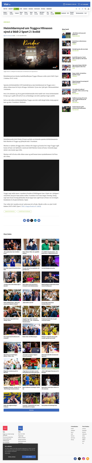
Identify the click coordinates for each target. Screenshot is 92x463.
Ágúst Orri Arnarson (8, 35)
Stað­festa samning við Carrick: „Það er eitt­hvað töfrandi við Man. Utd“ (79, 100)
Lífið (72, 434)
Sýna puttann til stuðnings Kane (49, 405)
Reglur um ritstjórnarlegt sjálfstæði (8, 435)
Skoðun (72, 436)
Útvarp (72, 439)
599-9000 (7, 442)
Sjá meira (31, 410)
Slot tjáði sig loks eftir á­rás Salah (80, 49)
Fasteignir (84, 430)
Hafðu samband (21, 437)
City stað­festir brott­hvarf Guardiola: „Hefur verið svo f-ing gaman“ (80, 91)
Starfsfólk (20, 443)
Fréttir (72, 428)
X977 (83, 441)
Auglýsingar (20, 436)
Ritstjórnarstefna (22, 439)
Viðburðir (84, 434)
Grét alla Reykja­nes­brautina (48, 268)
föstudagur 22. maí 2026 (71, 4)
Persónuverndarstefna (8, 437)
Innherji (84, 428)
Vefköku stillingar (12, 456)
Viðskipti (73, 430)
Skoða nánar (7, 453)
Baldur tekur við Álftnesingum (30, 336)
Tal (83, 443)
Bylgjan (84, 437)
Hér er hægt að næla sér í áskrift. (31, 206)
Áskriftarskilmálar (22, 441)
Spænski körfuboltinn (10, 211)
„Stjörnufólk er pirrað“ (28, 302)
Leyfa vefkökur (29, 456)
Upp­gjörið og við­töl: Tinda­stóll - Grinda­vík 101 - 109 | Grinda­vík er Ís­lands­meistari (31, 320)
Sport (72, 432)
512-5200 (22, 434)
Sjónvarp (73, 437)
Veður (83, 436)
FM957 (83, 439)
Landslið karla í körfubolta (24, 211)
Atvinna (84, 432)
